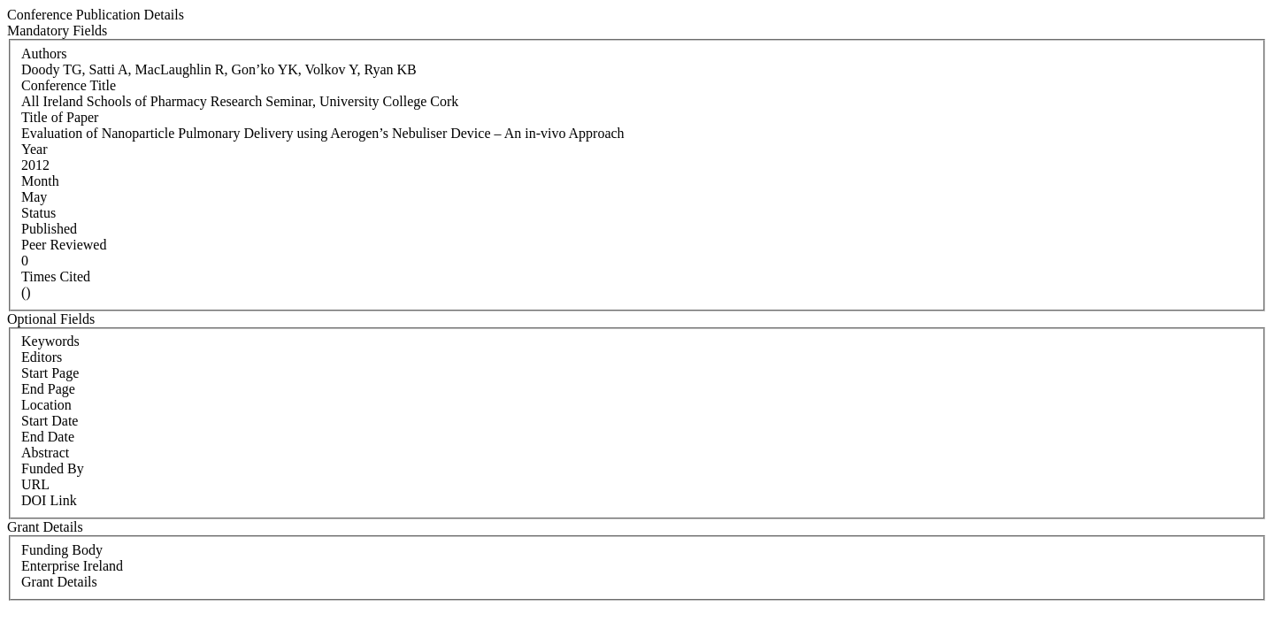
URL (35, 484)
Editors (41, 357)
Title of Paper (59, 117)
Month (40, 180)
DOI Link (49, 500)
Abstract (45, 452)
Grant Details (59, 581)
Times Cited (55, 276)
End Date (47, 436)
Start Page (50, 372)
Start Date (49, 420)
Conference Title (68, 85)
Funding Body (62, 549)
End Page (48, 388)
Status (38, 212)
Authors (44, 53)
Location (46, 404)
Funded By (52, 468)
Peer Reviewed (63, 244)
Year (34, 149)
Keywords (50, 341)
